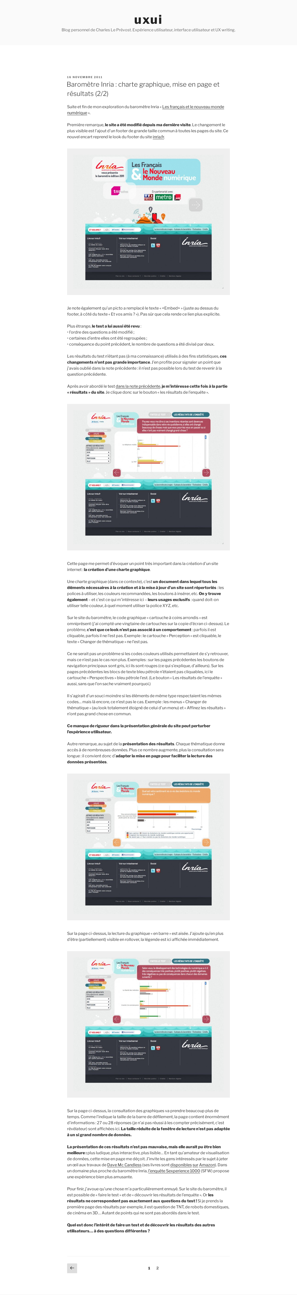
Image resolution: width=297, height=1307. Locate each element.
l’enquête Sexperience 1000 (174, 1171)
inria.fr (158, 136)
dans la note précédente (138, 386)
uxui (148, 19)
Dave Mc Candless (124, 1165)
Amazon (207, 1165)
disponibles (181, 1165)
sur (195, 1165)
